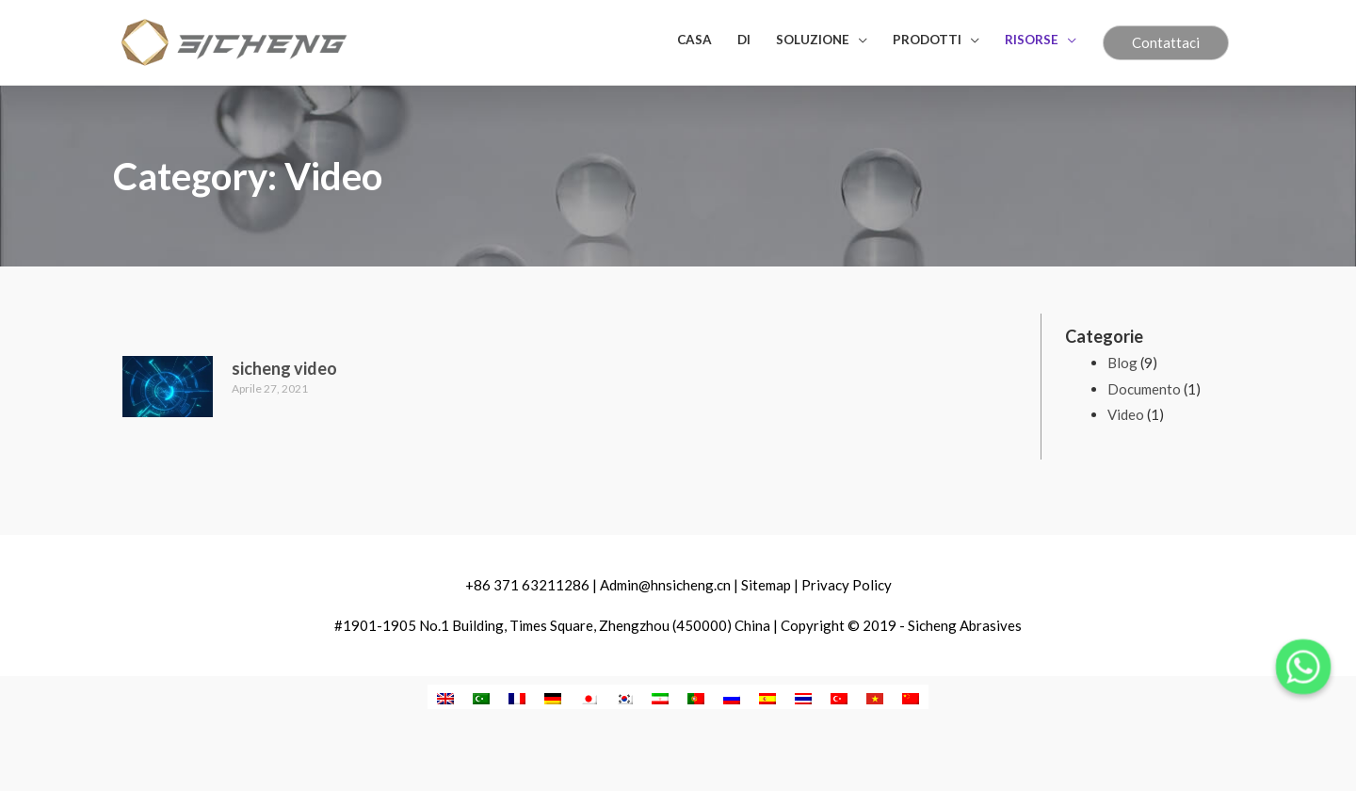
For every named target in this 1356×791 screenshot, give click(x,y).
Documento (1144, 388)
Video (1125, 414)
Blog (1122, 362)
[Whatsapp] (1303, 666)
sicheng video (284, 368)
